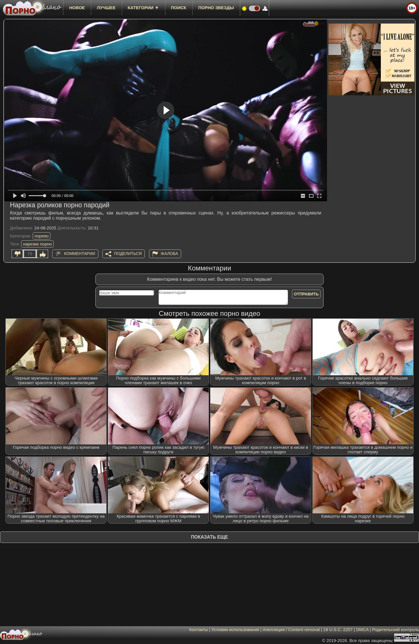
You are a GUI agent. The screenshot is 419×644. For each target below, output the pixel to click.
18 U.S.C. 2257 (338, 629)
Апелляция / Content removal (291, 629)
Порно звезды (216, 7)
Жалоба (169, 253)
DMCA (362, 629)
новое (77, 7)
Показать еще (209, 537)
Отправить (306, 294)
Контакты (198, 629)
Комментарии (79, 253)
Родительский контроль (395, 629)
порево (41, 235)
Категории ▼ (143, 7)
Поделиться (128, 253)
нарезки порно (37, 243)
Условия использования (235, 629)
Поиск (178, 7)
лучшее (106, 7)
